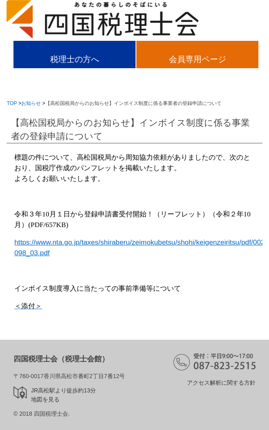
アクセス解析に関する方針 (221, 382)
